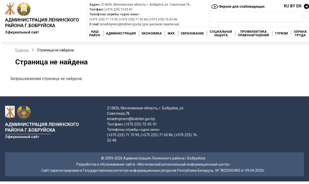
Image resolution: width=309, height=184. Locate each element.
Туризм (281, 33)
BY (292, 6)
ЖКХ (171, 33)
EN (298, 6)
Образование (192, 33)
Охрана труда (300, 33)
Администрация (121, 33)
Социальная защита (221, 33)
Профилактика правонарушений (253, 33)
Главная (22, 50)
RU (286, 6)
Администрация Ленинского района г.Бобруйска (42, 22)
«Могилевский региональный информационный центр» (183, 164)
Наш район (94, 33)
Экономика (152, 33)
